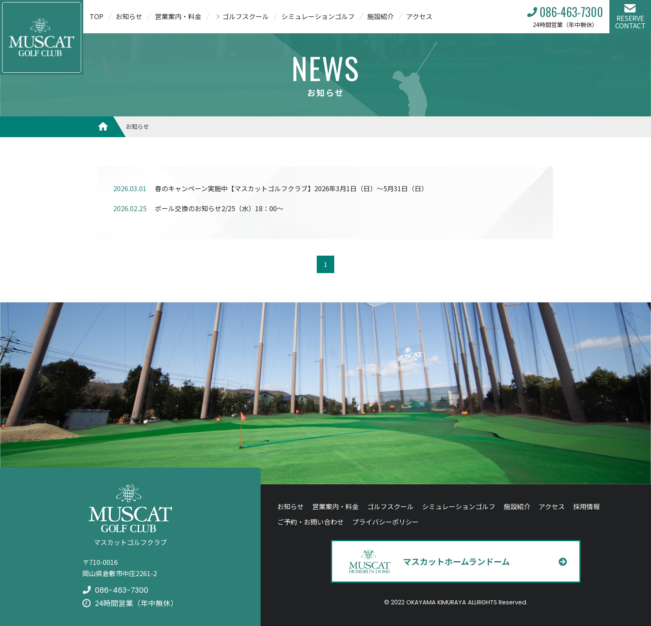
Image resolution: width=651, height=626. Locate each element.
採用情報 (586, 506)
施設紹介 (380, 16)
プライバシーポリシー (385, 522)
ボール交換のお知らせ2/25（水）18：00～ (219, 208)
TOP (96, 16)
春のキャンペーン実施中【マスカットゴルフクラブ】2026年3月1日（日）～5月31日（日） (291, 188)
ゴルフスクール (245, 16)
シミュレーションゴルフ (318, 16)
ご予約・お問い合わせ (310, 522)
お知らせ (129, 16)
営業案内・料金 (178, 16)
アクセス (419, 16)
